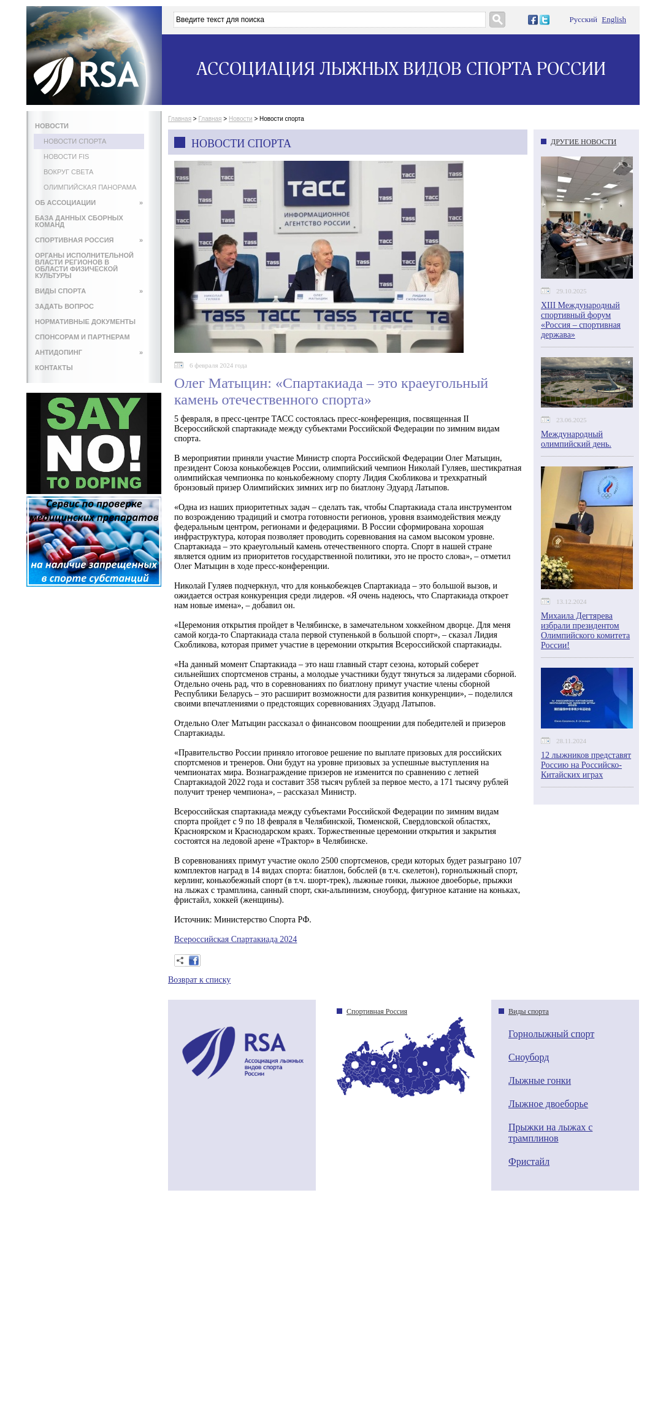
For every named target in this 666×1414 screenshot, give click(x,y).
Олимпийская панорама (90, 187)
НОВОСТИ (52, 125)
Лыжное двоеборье (548, 1104)
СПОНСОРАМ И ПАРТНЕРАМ (82, 337)
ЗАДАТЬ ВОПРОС (64, 306)
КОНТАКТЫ (54, 367)
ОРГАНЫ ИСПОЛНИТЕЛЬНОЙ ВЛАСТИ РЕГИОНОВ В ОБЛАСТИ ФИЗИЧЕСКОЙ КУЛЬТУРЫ (84, 265)
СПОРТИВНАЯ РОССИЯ (89, 240)
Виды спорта (528, 1011)
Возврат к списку (199, 979)
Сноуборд (528, 1057)
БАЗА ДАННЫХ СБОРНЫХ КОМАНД (79, 221)
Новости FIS (66, 156)
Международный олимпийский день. (576, 439)
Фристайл (528, 1161)
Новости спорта (75, 141)
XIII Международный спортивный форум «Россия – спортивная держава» (581, 320)
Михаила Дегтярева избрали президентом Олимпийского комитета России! (585, 630)
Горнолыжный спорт (551, 1034)
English (614, 19)
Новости (241, 118)
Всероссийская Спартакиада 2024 (235, 939)
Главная (179, 118)
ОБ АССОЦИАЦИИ (89, 202)
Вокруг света (68, 172)
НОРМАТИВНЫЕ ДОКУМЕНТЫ (85, 321)
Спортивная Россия (376, 1011)
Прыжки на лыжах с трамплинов (550, 1132)
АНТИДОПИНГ (89, 352)
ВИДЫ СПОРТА (89, 291)
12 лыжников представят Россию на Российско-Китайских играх (586, 765)
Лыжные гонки (539, 1080)
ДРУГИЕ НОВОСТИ (583, 141)
